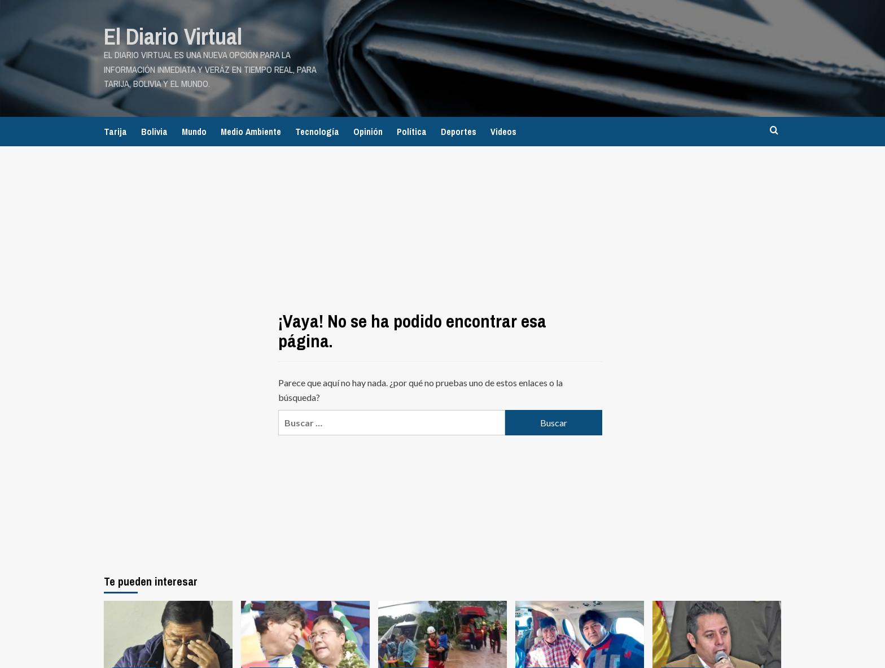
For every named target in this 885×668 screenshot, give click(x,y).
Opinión (368, 131)
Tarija (115, 131)
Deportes (458, 131)
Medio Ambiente (251, 131)
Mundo (194, 131)
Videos (503, 131)
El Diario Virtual (173, 36)
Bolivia (154, 131)
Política (412, 131)
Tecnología (317, 131)
